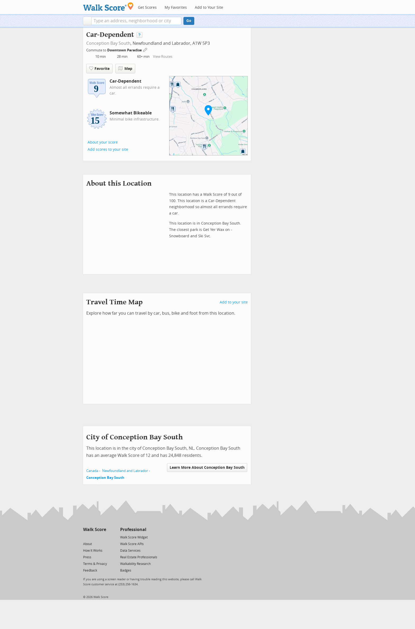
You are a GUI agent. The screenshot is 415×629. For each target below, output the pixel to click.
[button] (87, 21)
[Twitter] (86, 537)
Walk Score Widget (134, 537)
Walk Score (94, 529)
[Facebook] (94, 537)
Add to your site (234, 302)
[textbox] (136, 21)
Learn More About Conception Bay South (207, 467)
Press (87, 557)
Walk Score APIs (132, 544)
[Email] (103, 537)
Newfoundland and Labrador (125, 471)
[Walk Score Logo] (108, 6)
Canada (92, 471)
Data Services (130, 550)
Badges (125, 570)
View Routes (162, 57)
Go (188, 21)
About (87, 544)
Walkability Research (135, 564)
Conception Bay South (108, 43)
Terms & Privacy (95, 564)
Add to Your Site (209, 7)
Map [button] (125, 68)
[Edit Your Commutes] (145, 49)
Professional (133, 529)
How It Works (92, 550)
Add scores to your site (108, 149)
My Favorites (176, 7)
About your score (103, 142)
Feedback (90, 570)
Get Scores (147, 7)
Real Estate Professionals (138, 557)
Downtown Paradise (125, 50)
